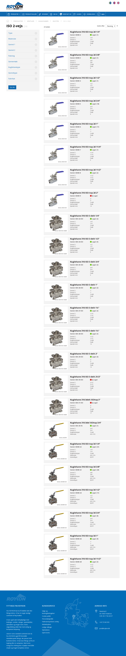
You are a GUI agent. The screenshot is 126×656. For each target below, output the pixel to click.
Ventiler (30, 21)
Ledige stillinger (47, 627)
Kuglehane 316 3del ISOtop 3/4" (85, 422)
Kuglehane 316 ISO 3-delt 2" (83, 353)
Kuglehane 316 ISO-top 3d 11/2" (85, 558)
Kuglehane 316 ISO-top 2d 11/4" (85, 146)
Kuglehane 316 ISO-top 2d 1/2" (85, 77)
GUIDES (77, 14)
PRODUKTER (12, 14)
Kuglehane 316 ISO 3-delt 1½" (84, 330)
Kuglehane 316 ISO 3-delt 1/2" (84, 238)
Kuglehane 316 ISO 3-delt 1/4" (84, 215)
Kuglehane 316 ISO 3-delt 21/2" (85, 376)
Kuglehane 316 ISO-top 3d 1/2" (85, 489)
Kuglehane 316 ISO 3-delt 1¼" (84, 307)
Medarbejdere (46, 624)
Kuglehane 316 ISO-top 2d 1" (84, 123)
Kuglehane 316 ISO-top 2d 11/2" (85, 169)
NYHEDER (43, 14)
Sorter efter (100, 26)
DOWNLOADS (89, 14)
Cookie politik (46, 616)
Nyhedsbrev (46, 630)
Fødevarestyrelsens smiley (50, 622)
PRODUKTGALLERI (29, 14)
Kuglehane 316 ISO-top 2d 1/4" (85, 31)
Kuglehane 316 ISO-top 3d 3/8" (85, 466)
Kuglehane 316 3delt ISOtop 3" (85, 399)
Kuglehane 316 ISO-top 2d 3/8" (85, 54)
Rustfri (56, 21)
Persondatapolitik (47, 619)
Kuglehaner (43, 21)
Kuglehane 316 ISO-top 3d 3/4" (85, 512)
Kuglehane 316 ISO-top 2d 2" (84, 192)
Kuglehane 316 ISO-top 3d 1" (84, 535)
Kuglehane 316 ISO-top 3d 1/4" (85, 443)
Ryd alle (12, 87)
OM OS (53, 14)
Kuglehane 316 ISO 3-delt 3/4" (84, 261)
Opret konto (46, 633)
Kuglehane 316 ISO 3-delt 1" (83, 284)
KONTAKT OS (65, 14)
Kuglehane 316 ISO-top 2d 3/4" (85, 100)
